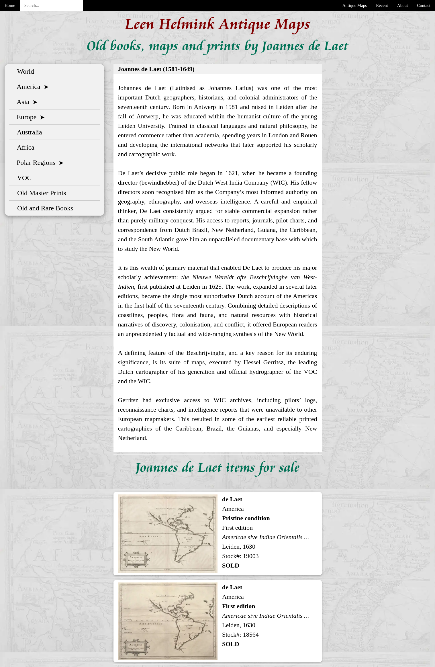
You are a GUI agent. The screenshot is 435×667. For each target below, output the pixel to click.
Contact (423, 5)
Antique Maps (354, 5)
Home (10, 5)
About (402, 5)
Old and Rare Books (43, 208)
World (24, 71)
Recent (382, 5)
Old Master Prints (40, 193)
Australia (28, 132)
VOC (23, 177)
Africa (24, 147)
